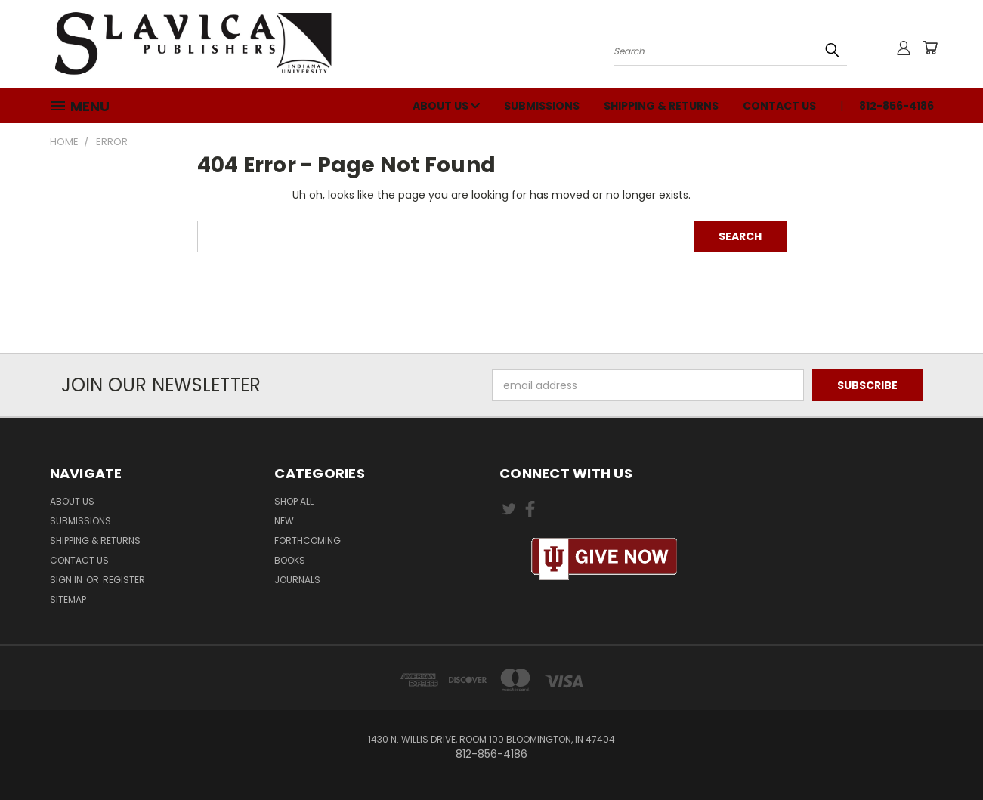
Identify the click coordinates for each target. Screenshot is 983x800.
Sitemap (68, 599)
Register (124, 579)
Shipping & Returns (661, 105)
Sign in (67, 579)
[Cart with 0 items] (930, 47)
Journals (297, 579)
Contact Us (779, 105)
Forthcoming (307, 540)
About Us (446, 105)
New (284, 520)
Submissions (542, 105)
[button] (604, 559)
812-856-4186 (896, 105)
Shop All (294, 501)
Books (289, 560)
